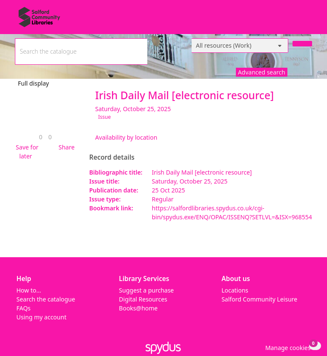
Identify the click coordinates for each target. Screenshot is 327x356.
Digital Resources (143, 299)
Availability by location (126, 137)
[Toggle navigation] (307, 20)
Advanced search (261, 72)
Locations (234, 290)
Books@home (138, 308)
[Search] (302, 43)
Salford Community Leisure (259, 299)
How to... (29, 290)
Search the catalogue (46, 299)
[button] (26, 152)
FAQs (24, 308)
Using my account (41, 317)
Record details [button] (112, 157)
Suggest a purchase (146, 290)
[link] (40, 137)
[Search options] (240, 45)
